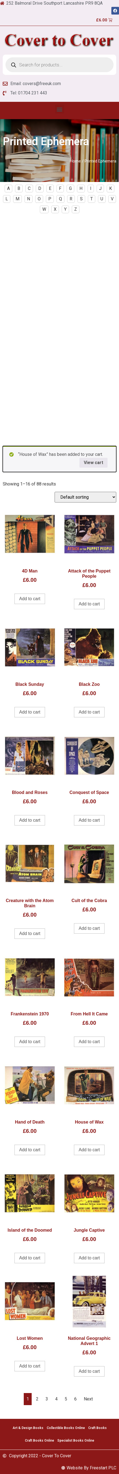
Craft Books (97, 1428)
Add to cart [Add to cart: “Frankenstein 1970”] (29, 1041)
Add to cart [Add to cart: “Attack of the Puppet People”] (89, 604)
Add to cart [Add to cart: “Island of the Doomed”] (29, 1258)
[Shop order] (85, 497)
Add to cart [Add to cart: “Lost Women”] (29, 1366)
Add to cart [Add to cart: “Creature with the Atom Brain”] (29, 933)
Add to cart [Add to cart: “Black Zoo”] (89, 712)
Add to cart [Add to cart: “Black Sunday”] (29, 712)
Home (75, 161)
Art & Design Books (28, 1428)
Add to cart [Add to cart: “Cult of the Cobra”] (89, 928)
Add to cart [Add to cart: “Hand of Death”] (29, 1149)
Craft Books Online (39, 1440)
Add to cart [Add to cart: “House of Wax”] (89, 1149)
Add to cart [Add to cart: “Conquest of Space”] (89, 820)
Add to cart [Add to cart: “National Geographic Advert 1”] (89, 1371)
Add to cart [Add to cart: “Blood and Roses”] (29, 820)
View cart (93, 462)
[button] (59, 109)
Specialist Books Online (75, 1440)
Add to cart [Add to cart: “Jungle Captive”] (89, 1258)
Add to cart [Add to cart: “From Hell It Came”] (89, 1041)
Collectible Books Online (66, 1428)
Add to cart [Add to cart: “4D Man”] (29, 598)
